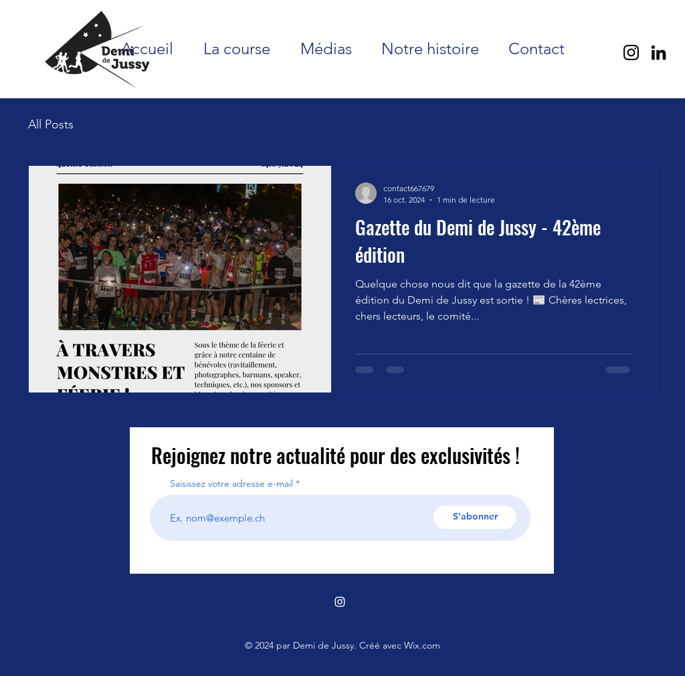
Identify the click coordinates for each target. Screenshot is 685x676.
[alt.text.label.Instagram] (340, 601)
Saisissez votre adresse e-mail (231, 483)
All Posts (51, 124)
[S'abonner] (474, 517)
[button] (236, 49)
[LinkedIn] (658, 52)
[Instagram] (631, 52)
